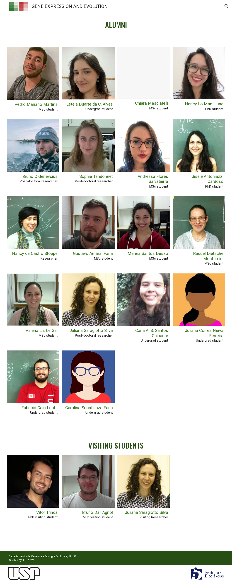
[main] (116, 22)
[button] (226, 6)
